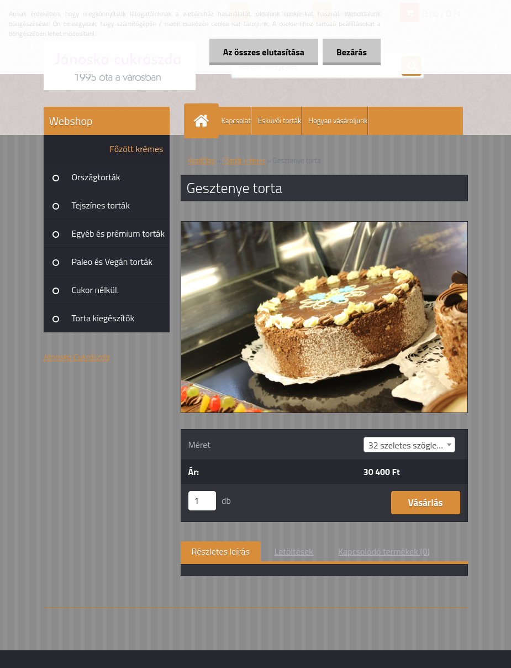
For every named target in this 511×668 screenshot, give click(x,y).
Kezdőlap (201, 160)
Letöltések (294, 551)
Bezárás (351, 52)
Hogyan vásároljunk (337, 120)
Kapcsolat (236, 120)
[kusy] (202, 500)
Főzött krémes (137, 148)
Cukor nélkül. (95, 289)
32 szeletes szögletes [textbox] (408, 445)
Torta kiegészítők (103, 318)
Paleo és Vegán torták (112, 261)
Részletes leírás (221, 551)
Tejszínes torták (101, 205)
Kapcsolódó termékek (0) (384, 551)
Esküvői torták (279, 120)
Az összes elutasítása (263, 52)
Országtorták (96, 177)
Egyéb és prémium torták (118, 233)
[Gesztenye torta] (324, 226)
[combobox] (409, 444)
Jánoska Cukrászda (76, 356)
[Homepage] (203, 121)
